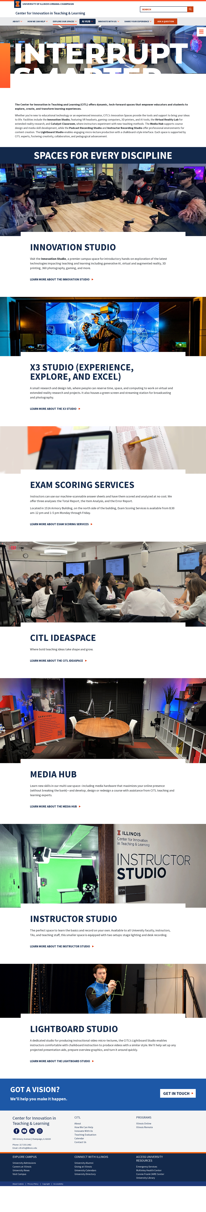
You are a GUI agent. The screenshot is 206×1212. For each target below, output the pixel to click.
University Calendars (85, 1170)
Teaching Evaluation (85, 1134)
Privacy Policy (33, 1184)
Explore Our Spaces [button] (63, 21)
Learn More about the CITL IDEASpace (56, 660)
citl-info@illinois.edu (27, 1148)
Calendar (79, 1138)
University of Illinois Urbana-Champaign (48, 3)
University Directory (85, 1174)
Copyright (46, 1184)
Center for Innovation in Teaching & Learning (50, 13)
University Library (145, 1177)
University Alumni (83, 1162)
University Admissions (24, 1162)
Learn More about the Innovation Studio (60, 279)
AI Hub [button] (86, 21)
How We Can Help (83, 1127)
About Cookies (18, 1184)
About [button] (16, 21)
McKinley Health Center (149, 1170)
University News (21, 1170)
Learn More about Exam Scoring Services (59, 524)
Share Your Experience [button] (136, 21)
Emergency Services (146, 1166)
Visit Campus (19, 1174)
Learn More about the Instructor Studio (60, 946)
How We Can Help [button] (36, 21)
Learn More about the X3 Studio (53, 409)
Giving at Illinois (83, 1166)
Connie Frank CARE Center (150, 1174)
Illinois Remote (144, 1127)
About (77, 1123)
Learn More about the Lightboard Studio (60, 1061)
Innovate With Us (83, 1130)
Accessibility (58, 1184)
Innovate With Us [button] (107, 21)
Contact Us (80, 1142)
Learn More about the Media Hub (53, 806)
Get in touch (176, 1093)
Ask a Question (165, 21)
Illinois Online (143, 1123)
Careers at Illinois (22, 1166)
